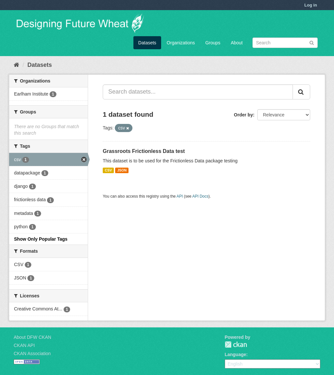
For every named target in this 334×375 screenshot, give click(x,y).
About (237, 42)
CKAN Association (32, 353)
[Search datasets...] (198, 91)
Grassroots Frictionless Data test (144, 151)
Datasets (147, 42)
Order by (243, 114)
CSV (108, 170)
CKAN (236, 344)
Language (235, 354)
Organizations (181, 42)
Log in (310, 5)
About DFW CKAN (32, 337)
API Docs (200, 196)
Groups (212, 42)
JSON (122, 170)
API (179, 196)
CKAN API (24, 345)
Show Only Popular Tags (41, 239)
